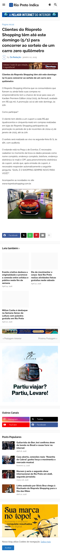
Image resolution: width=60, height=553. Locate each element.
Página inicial (8, 25)
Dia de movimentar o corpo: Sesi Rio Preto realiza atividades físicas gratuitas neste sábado (43, 276)
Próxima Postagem (47, 338)
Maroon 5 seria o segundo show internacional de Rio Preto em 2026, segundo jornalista (34, 474)
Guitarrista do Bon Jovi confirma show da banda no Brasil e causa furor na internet (36, 445)
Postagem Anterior (12, 338)
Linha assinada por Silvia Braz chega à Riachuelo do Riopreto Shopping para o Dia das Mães (37, 488)
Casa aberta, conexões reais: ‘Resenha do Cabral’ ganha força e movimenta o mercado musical (36, 460)
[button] (4, 4)
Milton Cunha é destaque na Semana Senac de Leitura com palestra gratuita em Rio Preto (15, 314)
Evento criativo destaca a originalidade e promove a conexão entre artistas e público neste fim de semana (15, 277)
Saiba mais (46, 542)
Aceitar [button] (8, 548)
